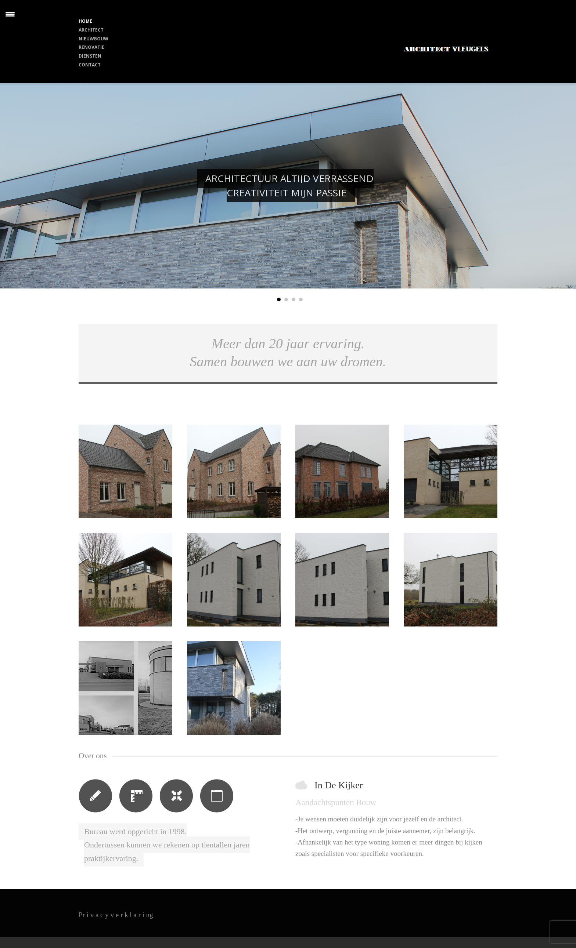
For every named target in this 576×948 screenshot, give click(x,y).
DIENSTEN (90, 56)
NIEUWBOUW (93, 39)
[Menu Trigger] (10, 14)
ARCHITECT (91, 30)
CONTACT (90, 65)
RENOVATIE (91, 47)
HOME (85, 21)
